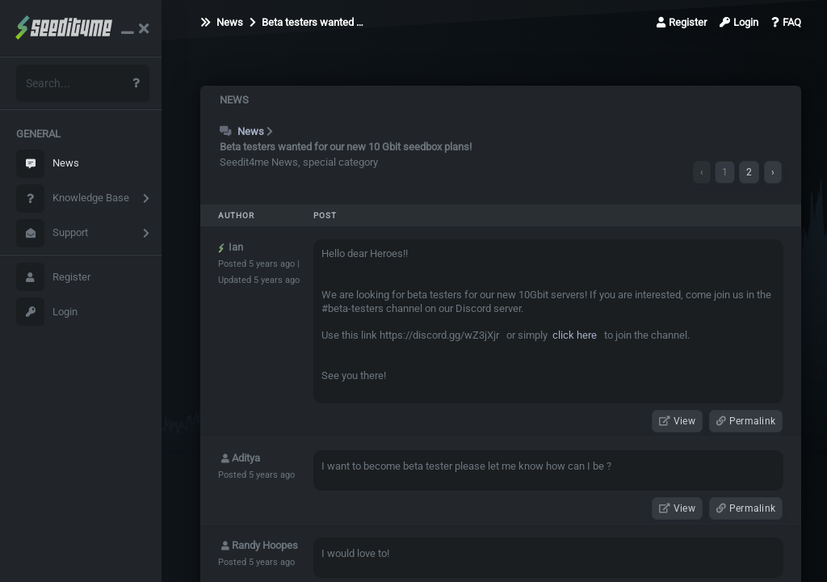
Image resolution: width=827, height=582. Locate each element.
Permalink (745, 421)
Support (52, 233)
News (47, 164)
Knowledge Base (72, 198)
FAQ (786, 22)
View (677, 421)
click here (573, 335)
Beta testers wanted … (306, 22)
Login (47, 311)
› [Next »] (773, 172)
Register (53, 277)
